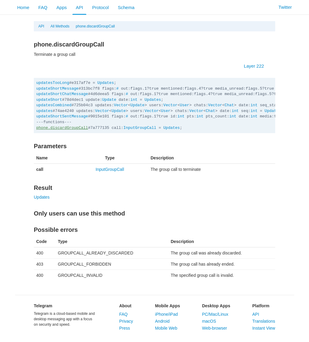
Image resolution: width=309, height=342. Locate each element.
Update (109, 99)
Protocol (100, 7)
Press (124, 328)
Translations (263, 321)
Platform (260, 305)
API (79, 7)
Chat (229, 105)
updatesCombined (54, 105)
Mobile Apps (167, 305)
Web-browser (214, 328)
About (125, 305)
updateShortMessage (57, 88)
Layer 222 (257, 66)
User (184, 105)
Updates (105, 83)
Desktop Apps (216, 305)
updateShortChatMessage (62, 94)
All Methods (59, 26)
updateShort (49, 99)
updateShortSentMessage (62, 116)
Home (23, 7)
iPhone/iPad (166, 314)
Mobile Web (166, 328)
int (133, 99)
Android (162, 321)
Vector (121, 105)
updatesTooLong (52, 83)
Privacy (126, 321)
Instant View (263, 328)
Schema (126, 7)
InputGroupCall (139, 128)
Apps (61, 7)
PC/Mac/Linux (215, 314)
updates (44, 111)
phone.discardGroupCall (95, 26)
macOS (209, 321)
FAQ (42, 7)
